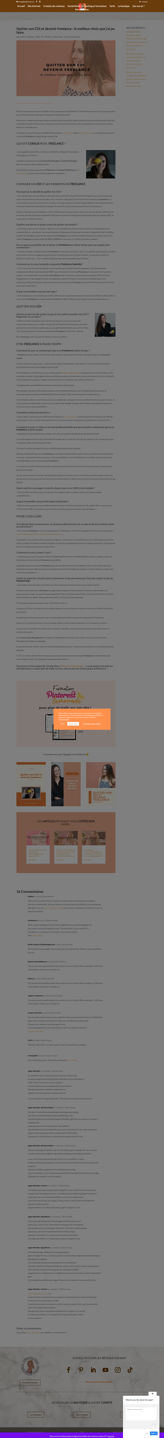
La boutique (124, 6)
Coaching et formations (95, 6)
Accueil (21, 6)
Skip (146, 1433)
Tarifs (112, 6)
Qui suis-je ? (138, 6)
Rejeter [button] (63, 724)
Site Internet (34, 6)
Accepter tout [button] (73, 724)
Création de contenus (54, 6)
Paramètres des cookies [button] (92, 724)
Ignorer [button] (111, 1436)
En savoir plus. (64, 719)
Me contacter (82, 10)
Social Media (74, 6)
